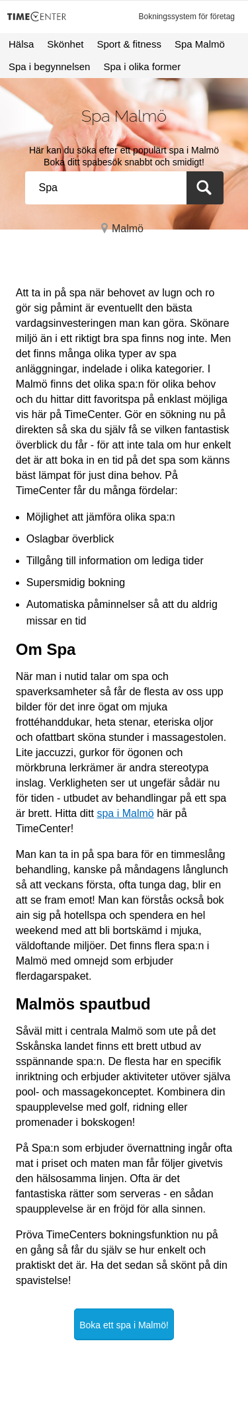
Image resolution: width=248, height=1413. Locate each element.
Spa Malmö (200, 44)
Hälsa (21, 44)
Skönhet (65, 44)
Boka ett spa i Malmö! (124, 1325)
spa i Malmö (125, 813)
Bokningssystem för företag (187, 16)
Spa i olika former (142, 66)
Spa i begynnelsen (49, 66)
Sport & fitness (129, 44)
